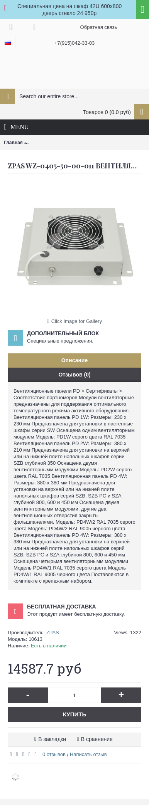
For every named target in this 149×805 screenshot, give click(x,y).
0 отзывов (54, 754)
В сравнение (97, 739)
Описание (74, 360)
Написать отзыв (88, 754)
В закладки (52, 739)
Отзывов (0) (74, 374)
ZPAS (52, 632)
